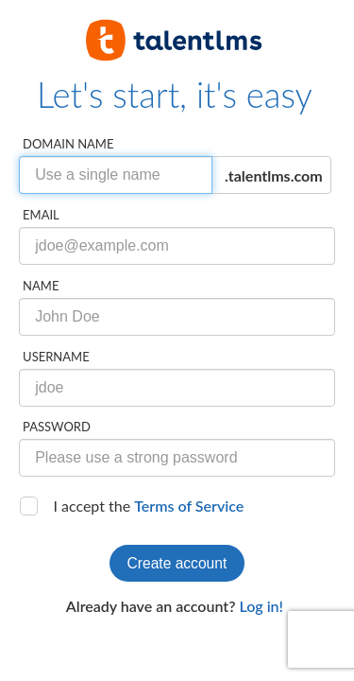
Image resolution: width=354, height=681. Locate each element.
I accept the (148, 506)
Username (56, 356)
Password (57, 426)
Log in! (261, 606)
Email (41, 214)
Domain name (68, 143)
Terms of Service (189, 506)
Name (41, 285)
